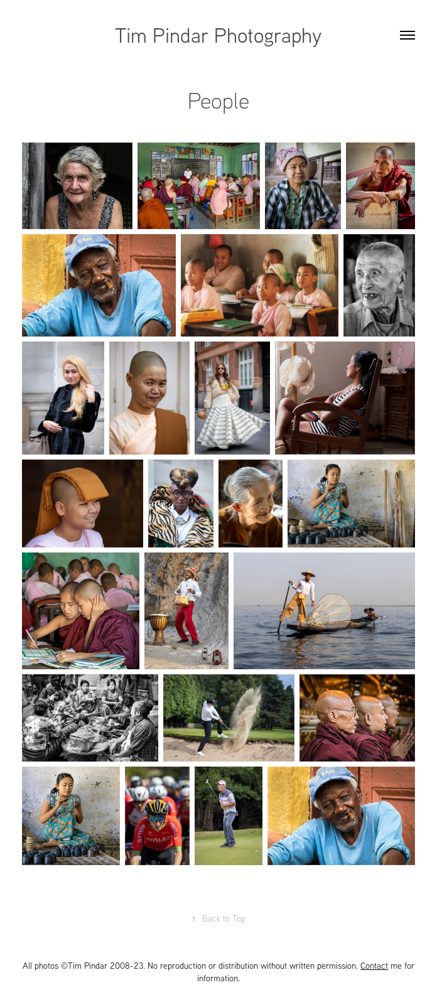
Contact (374, 965)
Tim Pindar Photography (218, 34)
